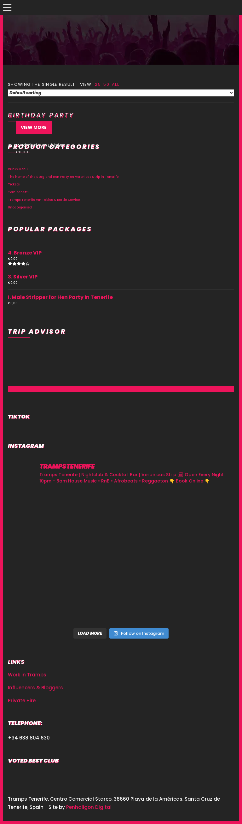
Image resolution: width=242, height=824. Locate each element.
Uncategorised (20, 207)
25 (98, 84)
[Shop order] (121, 92)
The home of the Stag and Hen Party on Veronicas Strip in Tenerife (63, 177)
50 (106, 84)
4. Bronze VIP (25, 252)
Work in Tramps (27, 674)
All (115, 84)
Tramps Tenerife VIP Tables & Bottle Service (44, 200)
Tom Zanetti (18, 192)
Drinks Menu (18, 169)
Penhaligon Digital (89, 807)
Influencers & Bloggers (35, 687)
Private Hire (22, 700)
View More (34, 127)
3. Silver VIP (22, 276)
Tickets (14, 184)
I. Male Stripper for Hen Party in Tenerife (60, 297)
